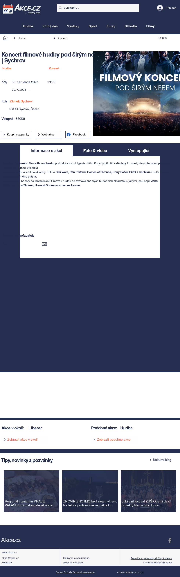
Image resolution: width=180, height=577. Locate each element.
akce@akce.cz (10, 557)
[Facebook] (78, 134)
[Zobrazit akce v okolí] (25, 439)
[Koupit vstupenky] (16, 134)
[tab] (46, 150)
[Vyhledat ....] (97, 8)
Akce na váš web (73, 562)
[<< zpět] (166, 37)
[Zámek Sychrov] (57, 101)
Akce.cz (11, 540)
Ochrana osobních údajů (157, 562)
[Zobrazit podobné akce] (114, 439)
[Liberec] (55, 428)
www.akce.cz (9, 552)
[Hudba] (31, 38)
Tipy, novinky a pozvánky (27, 460)
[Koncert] (69, 38)
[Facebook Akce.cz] (170, 540)
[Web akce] (48, 134)
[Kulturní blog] (163, 460)
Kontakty (7, 562)
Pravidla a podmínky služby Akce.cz (151, 558)
